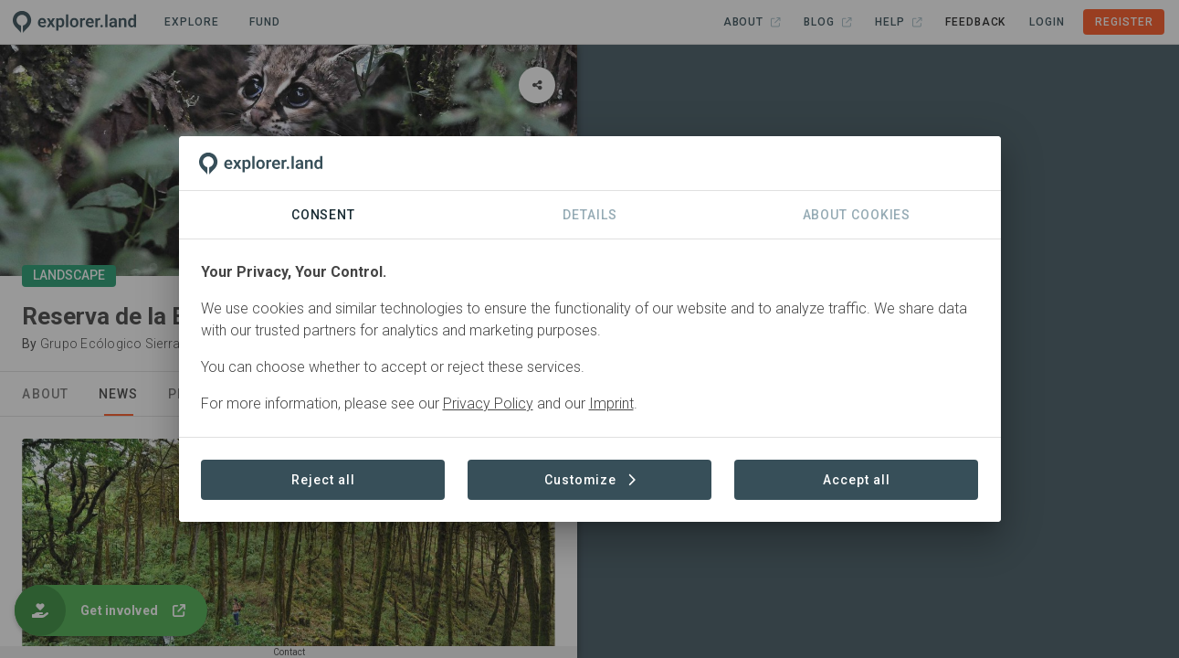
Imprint (611, 403)
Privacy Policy (488, 403)
